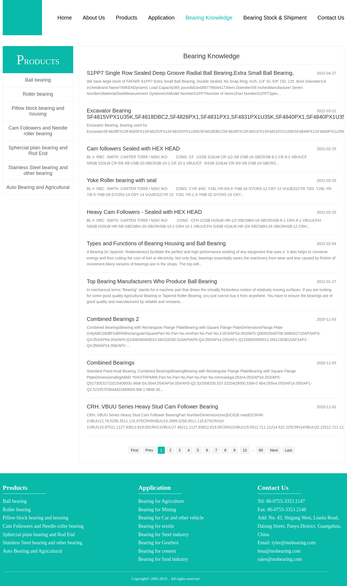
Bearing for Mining (157, 509)
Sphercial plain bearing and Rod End (38, 150)
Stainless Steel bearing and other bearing (38, 170)
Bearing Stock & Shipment (275, 18)
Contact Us (330, 18)
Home (64, 18)
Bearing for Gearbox (158, 542)
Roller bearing (38, 94)
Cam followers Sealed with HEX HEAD (133, 149)
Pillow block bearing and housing (38, 111)
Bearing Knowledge (208, 18)
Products (126, 18)
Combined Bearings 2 (113, 319)
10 (245, 450)
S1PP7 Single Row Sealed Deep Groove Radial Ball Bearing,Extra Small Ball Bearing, (190, 73)
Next (274, 450)
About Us (94, 18)
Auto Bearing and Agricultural (37, 187)
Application (161, 18)
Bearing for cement (157, 551)
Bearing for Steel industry (163, 534)
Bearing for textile (156, 526)
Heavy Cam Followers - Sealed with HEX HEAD (144, 212)
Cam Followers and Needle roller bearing (37, 130)
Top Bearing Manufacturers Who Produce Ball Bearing (152, 281)
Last (288, 450)
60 (261, 450)
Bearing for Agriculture (161, 501)
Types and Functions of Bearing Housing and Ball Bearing (156, 243)
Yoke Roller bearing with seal (121, 180)
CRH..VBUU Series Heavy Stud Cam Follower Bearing (152, 407)
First (134, 450)
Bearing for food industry (163, 559)
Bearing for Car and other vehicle (171, 517)
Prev (149, 450)
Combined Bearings (110, 363)
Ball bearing (38, 80)
